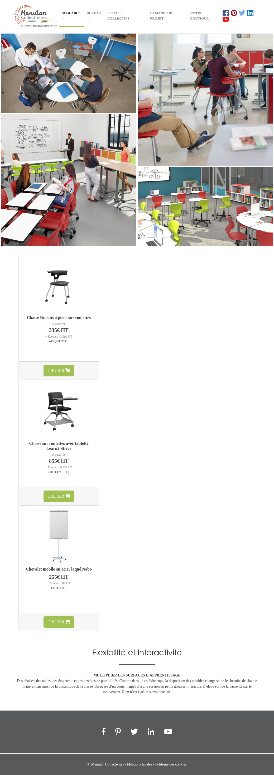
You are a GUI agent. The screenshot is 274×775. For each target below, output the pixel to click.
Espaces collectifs (118, 15)
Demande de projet (161, 15)
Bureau (93, 13)
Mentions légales (139, 764)
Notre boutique (199, 15)
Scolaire (73, 12)
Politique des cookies (170, 764)
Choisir (58, 370)
